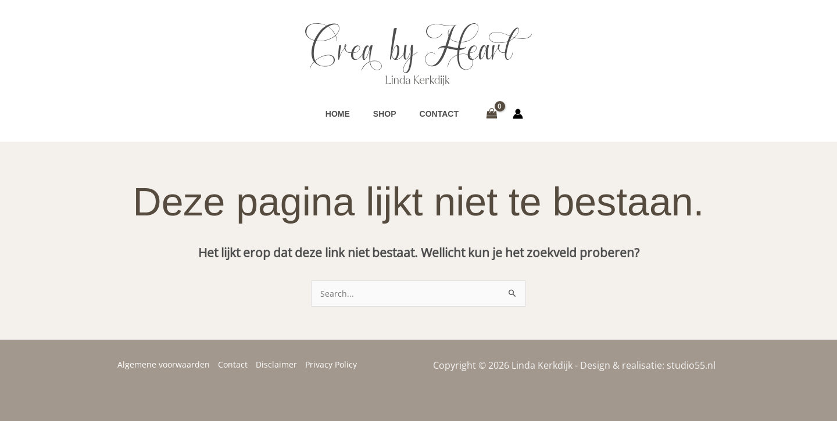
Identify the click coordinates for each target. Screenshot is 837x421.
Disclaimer (276, 364)
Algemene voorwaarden (163, 364)
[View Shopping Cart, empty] (491, 114)
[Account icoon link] (518, 114)
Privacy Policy (331, 364)
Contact (233, 364)
